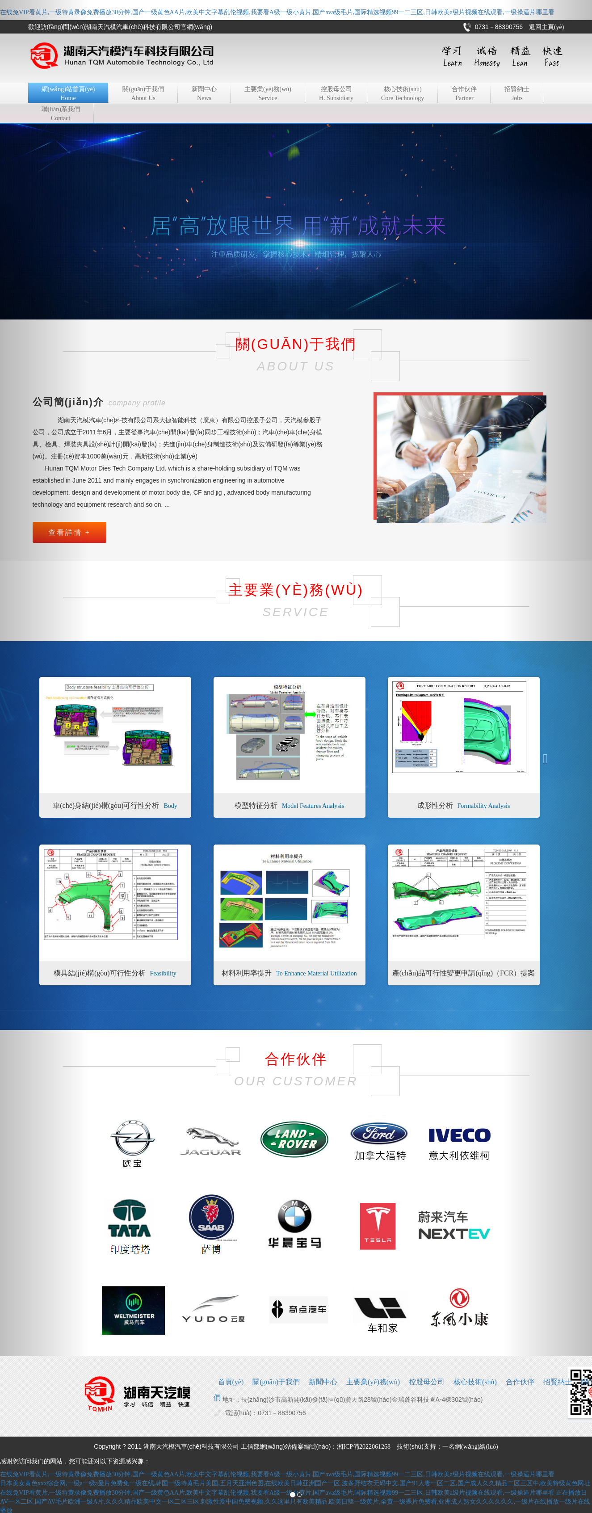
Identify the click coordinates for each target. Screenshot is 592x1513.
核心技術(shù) (402, 94)
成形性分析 (463, 805)
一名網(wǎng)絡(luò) (470, 1446)
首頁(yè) (231, 1382)
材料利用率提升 (289, 973)
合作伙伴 (464, 94)
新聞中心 (204, 94)
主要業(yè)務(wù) (267, 94)
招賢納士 (516, 94)
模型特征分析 (289, 805)
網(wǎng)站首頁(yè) (68, 94)
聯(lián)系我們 (61, 114)
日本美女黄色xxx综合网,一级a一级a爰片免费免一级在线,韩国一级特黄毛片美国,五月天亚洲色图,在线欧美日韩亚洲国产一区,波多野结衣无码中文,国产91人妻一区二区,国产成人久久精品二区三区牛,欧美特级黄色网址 (295, 1483)
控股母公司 (336, 94)
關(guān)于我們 (143, 94)
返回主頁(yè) (546, 27)
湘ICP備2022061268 (363, 1446)
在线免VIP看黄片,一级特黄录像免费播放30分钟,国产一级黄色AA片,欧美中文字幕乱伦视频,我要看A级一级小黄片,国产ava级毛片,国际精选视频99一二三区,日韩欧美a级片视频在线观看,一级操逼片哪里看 (277, 12)
